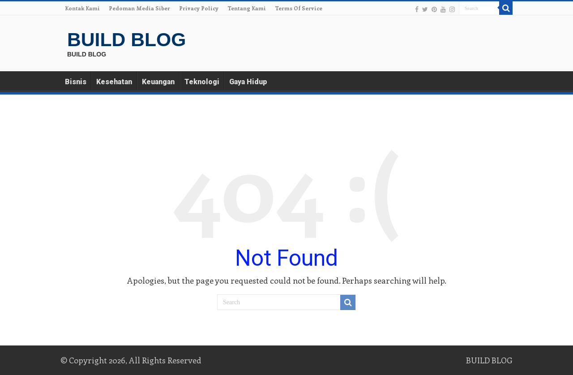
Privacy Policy (198, 8)
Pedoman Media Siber (139, 8)
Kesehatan (114, 82)
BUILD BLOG (126, 39)
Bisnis (75, 82)
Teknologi (201, 82)
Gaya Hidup (248, 82)
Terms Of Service (298, 8)
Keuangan (158, 82)
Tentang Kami (246, 8)
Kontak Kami (82, 8)
